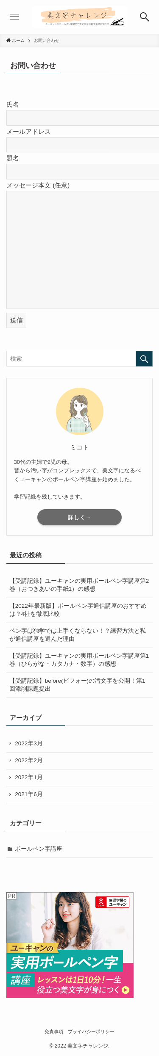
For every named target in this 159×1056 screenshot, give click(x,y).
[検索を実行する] (144, 359)
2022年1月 (29, 777)
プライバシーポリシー (91, 1031)
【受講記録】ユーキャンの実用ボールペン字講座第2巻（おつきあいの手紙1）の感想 (79, 585)
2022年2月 (29, 760)
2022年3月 (29, 743)
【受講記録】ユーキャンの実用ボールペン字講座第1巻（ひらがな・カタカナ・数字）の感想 (79, 660)
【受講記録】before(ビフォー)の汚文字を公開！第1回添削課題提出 (77, 685)
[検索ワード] (79, 359)
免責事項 (54, 1031)
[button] (145, 17)
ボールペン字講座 (38, 849)
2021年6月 (29, 794)
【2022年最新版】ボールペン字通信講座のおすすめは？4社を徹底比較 (78, 610)
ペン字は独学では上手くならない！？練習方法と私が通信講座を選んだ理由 (77, 635)
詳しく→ (80, 517)
